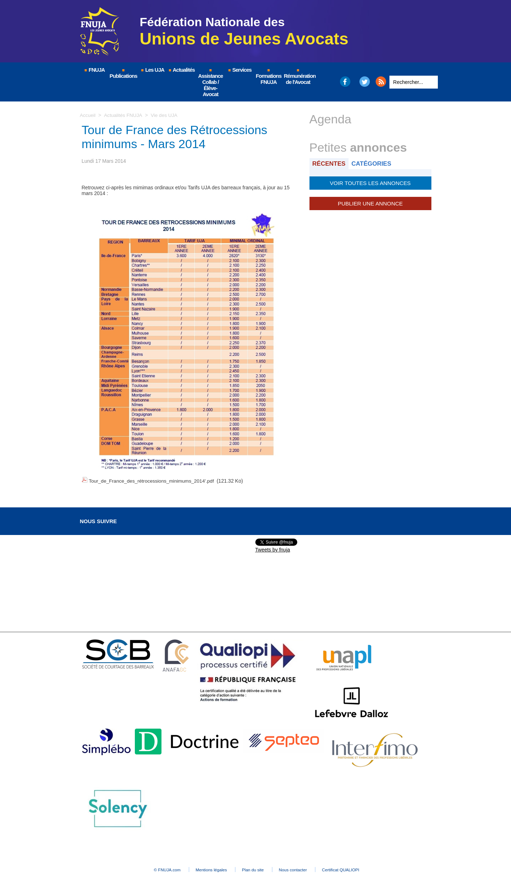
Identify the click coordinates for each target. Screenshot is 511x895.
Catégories (373, 163)
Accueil (88, 115)
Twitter (364, 81)
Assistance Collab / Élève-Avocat (210, 83)
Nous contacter (299, 868)
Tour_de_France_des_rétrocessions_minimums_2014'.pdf (153, 480)
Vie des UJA (165, 115)
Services (240, 70)
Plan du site (253, 868)
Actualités (181, 70)
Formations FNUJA (268, 77)
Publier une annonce (370, 202)
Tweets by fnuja (272, 548)
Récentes (329, 163)
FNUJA (94, 70)
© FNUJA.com (155, 868)
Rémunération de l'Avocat (298, 77)
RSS (380, 81)
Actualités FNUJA (123, 115)
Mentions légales (205, 868)
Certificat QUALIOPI (354, 868)
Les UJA (152, 70)
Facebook (345, 81)
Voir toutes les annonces (370, 182)
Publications (123, 74)
